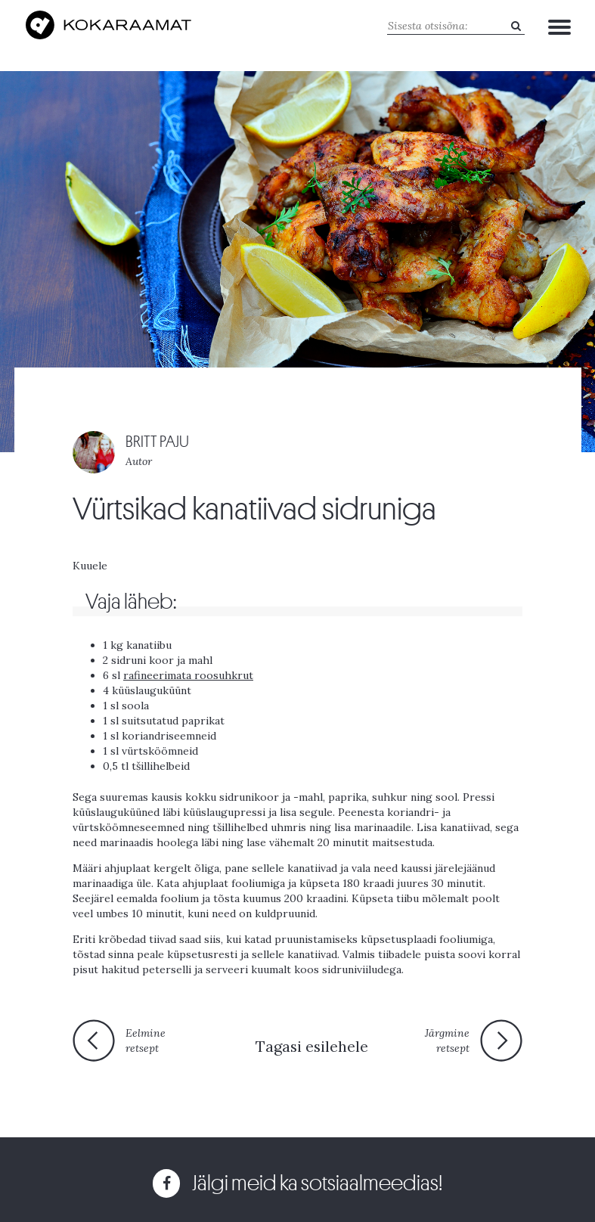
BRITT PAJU (157, 442)
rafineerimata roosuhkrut (188, 675)
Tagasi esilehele (312, 1046)
